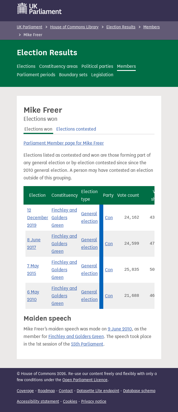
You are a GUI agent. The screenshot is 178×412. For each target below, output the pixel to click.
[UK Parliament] (39, 8)
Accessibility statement (38, 401)
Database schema (139, 390)
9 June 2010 (120, 329)
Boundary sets (73, 74)
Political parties (97, 66)
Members (151, 27)
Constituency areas (58, 66)
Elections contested (76, 129)
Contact (66, 390)
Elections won (38, 129)
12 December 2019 (37, 217)
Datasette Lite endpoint (98, 390)
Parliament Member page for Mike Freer (64, 143)
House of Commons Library (74, 27)
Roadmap (46, 390)
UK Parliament (29, 27)
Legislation (102, 74)
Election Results (120, 27)
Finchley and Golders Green (64, 217)
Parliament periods (36, 74)
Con (109, 217)
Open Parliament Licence (84, 380)
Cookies (70, 401)
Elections (26, 66)
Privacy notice (93, 401)
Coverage (25, 390)
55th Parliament (87, 344)
